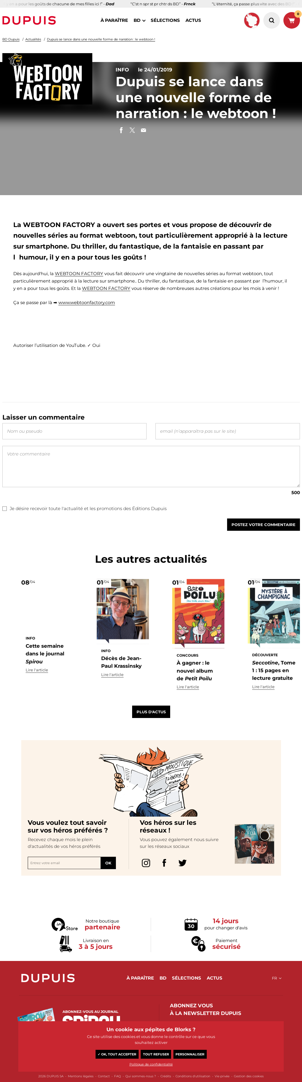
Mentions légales (80, 1076)
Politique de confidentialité (151, 1064)
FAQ (117, 1076)
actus (193, 20)
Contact (104, 1076)
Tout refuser (156, 1054)
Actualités (33, 39)
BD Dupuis (10, 39)
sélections (165, 20)
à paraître (114, 20)
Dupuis (30, 20)
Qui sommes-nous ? (140, 1076)
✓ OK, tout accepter (117, 1054)
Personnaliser (189, 1054)
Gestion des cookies (249, 1076)
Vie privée (222, 1076)
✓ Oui (93, 345)
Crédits (165, 1076)
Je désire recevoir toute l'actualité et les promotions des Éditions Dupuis (84, 519)
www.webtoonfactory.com (86, 302)
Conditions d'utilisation (192, 1076)
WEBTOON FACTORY (79, 273)
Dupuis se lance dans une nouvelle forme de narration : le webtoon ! (101, 39)
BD (137, 20)
